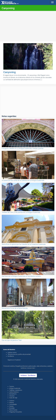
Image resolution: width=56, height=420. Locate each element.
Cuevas (11, 406)
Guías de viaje (13, 398)
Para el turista (13, 410)
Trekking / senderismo (15, 390)
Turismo (11, 386)
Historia (11, 402)
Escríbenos (11, 356)
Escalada (12, 408)
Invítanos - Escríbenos (28, 375)
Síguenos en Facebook (14, 360)
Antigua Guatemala (14, 388)
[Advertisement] (28, 26)
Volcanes (12, 396)
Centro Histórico (14, 392)
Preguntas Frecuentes (15, 412)
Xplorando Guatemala (24, 379)
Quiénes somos (12, 352)
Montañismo (13, 394)
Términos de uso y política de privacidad (19, 354)
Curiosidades (13, 404)
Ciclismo (11, 400)
